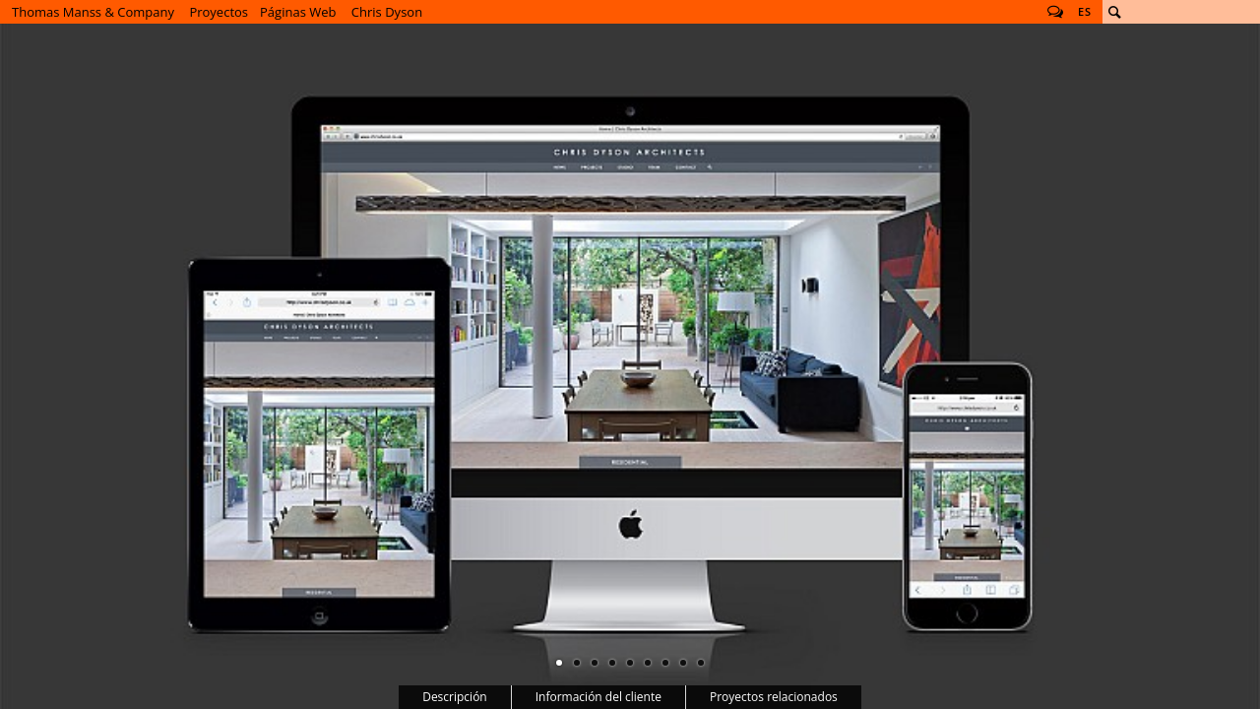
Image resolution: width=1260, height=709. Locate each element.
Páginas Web (298, 12)
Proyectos (218, 12)
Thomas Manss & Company (93, 12)
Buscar (1114, 12)
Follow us (1055, 12)
